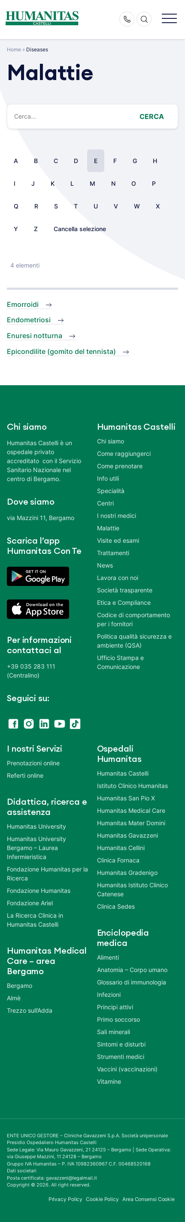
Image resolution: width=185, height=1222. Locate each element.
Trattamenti (113, 552)
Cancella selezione (80, 228)
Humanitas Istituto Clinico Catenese (132, 889)
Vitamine (109, 1081)
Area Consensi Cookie (148, 1199)
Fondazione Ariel (30, 903)
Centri (105, 503)
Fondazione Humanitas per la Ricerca (47, 873)
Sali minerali (113, 1031)
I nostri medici (116, 515)
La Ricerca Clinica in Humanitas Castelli (35, 920)
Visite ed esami (118, 540)
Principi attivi (115, 1007)
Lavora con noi (117, 577)
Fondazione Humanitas (38, 890)
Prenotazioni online (33, 763)
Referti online (25, 775)
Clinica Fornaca (118, 860)
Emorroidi (23, 304)
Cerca (152, 116)
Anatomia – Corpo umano (132, 969)
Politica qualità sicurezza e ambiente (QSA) (134, 641)
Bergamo (19, 985)
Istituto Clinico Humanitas (132, 785)
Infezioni (109, 994)
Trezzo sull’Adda (29, 1010)
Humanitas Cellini (121, 847)
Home (14, 49)
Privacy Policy (66, 1199)
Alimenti (108, 957)
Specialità (110, 490)
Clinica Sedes (116, 906)
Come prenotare (120, 466)
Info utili (108, 478)
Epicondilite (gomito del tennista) (61, 351)
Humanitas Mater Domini (131, 823)
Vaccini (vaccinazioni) (127, 1069)
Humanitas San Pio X (126, 798)
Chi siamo (110, 441)
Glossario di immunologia (131, 982)
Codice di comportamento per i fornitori (133, 619)
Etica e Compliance (124, 602)
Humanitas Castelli (123, 773)
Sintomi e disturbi (121, 1044)
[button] (169, 19)
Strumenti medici (120, 1056)
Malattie (108, 528)
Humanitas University (36, 826)
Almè (14, 998)
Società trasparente (124, 590)
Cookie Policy (102, 1199)
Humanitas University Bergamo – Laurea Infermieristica (36, 847)
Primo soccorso (118, 1019)
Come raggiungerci (124, 453)
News (105, 565)
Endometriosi (29, 319)
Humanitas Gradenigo (127, 872)
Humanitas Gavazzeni (127, 835)
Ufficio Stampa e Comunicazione (120, 662)
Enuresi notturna (34, 335)
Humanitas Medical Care (131, 810)
